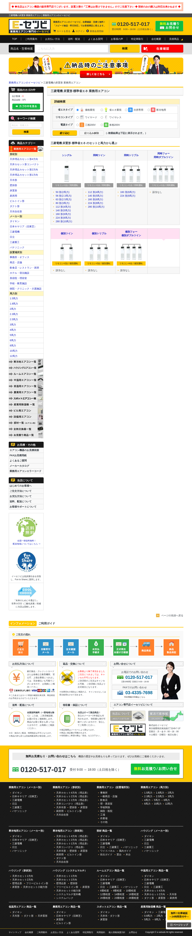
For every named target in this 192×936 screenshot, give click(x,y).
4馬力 (13, 329)
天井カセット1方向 (22, 876)
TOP (14, 39)
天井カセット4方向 (154, 890)
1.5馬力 (14, 298)
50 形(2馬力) (62, 192)
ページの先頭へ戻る (172, 615)
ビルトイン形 (17, 201)
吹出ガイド (106, 854)
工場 (102, 814)
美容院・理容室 (18, 278)
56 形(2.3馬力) (63, 195)
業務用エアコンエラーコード (25, 471)
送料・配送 (74, 39)
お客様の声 (117, 39)
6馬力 (13, 340)
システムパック (64, 898)
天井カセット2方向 (22, 879)
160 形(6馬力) (63, 214)
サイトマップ (15, 932)
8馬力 (13, 345)
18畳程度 (134, 894)
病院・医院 (106, 811)
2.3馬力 (14, 314)
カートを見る (63, 31)
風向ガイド (125, 850)
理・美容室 (106, 803)
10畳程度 (131, 890)
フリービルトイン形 (37, 883)
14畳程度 (119, 894)
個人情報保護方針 (117, 932)
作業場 (104, 818)
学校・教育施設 (18, 283)
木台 (128, 854)
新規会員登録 (97, 31)
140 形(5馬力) (63, 210)
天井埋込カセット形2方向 (24, 169)
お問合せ (133, 932)
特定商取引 (137, 39)
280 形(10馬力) (64, 221)
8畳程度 (117, 890)
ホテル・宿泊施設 (19, 272)
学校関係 (105, 807)
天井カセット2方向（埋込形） (72, 796)
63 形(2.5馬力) (63, 199)
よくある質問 (95, 39)
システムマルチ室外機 (68, 894)
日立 (12, 237)
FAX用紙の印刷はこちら (134, 697)
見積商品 (174, 39)
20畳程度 (105, 898)
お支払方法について (21, 496)
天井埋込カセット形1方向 (24, 174)
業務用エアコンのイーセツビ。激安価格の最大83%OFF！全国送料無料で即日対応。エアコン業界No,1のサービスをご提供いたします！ (30, 26)
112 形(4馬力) (63, 206)
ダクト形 (15, 206)
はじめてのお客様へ (21, 485)
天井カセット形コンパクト (24, 164)
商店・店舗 (16, 262)
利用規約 (101, 932)
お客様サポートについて (23, 506)
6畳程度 (104, 890)
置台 (119, 854)
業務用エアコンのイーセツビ (24, 82)
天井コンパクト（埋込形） (71, 803)
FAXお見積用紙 (18, 455)
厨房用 (13, 195)
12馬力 (13, 356)
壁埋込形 (17, 883)
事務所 (104, 792)
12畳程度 (105, 894)
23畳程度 (119, 898)
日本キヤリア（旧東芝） (23, 226)
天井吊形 (61, 807)
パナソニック (17, 247)
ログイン (80, 31)
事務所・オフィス (19, 257)
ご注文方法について (21, 491)
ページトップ (179, 924)
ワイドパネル (107, 850)
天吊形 (13, 180)
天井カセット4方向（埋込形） (72, 792)
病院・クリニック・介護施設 (26, 288)
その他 (104, 822)
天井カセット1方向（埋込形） (72, 800)
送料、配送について (21, 501)
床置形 (13, 190)
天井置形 (42, 915)
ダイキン (15, 221)
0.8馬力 (148, 915)
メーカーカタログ (19, 465)
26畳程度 (134, 898)
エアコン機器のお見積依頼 (24, 450)
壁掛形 (13, 185)
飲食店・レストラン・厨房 (24, 267)
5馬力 (13, 335)
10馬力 (13, 350)
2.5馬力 (14, 319)
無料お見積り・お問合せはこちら (169, 26)
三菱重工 (15, 242)
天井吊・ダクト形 (110, 915)
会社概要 (156, 39)
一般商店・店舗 (108, 796)
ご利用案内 (31, 39)
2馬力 (13, 308)
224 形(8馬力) (63, 217)
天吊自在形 (16, 211)
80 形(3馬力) (62, 203)
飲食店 (104, 800)
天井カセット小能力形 (35, 887)
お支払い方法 (52, 39)
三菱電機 (15, 231)
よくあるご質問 (18, 460)
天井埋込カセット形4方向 (24, 159)
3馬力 (13, 324)
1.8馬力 (14, 303)
